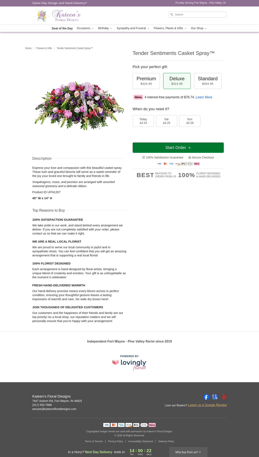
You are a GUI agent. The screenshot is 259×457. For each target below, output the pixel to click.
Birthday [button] (105, 28)
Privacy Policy (115, 441)
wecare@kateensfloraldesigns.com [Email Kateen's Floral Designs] (54, 409)
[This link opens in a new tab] (129, 363)
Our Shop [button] (199, 28)
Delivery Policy (166, 441)
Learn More (204, 97)
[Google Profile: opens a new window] (215, 397)
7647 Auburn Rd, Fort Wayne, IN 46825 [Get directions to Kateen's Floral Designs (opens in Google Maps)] (57, 400)
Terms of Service (94, 441)
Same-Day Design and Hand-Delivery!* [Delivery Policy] (59, 3)
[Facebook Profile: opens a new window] (206, 397)
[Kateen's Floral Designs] (61, 15)
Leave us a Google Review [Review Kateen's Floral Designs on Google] (207, 405)
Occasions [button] (85, 28)
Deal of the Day (62, 28)
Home (28, 48)
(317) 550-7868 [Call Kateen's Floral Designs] (42, 405)
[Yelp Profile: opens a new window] (224, 397)
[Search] (197, 14)
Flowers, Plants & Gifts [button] (170, 28)
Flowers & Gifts (44, 48)
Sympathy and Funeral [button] (133, 28)
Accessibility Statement (140, 441)
